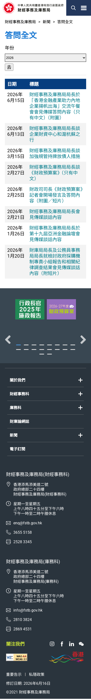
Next (81, 340)
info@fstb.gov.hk (27, 611)
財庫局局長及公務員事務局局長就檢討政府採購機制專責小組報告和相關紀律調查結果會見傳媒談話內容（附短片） (54, 261)
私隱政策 (36, 675)
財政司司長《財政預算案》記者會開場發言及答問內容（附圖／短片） (55, 195)
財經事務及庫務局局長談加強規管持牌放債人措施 (54, 153)
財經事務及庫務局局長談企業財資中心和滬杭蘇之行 (54, 134)
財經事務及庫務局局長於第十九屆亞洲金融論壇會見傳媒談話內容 (54, 233)
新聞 (46, 22)
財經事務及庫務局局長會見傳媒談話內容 (54, 214)
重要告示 (14, 675)
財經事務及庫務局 (20, 22)
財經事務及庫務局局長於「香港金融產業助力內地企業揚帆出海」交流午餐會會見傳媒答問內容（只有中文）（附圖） (54, 106)
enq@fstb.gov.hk (27, 524)
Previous (10, 340)
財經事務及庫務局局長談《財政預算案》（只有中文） (54, 172)
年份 (9, 48)
